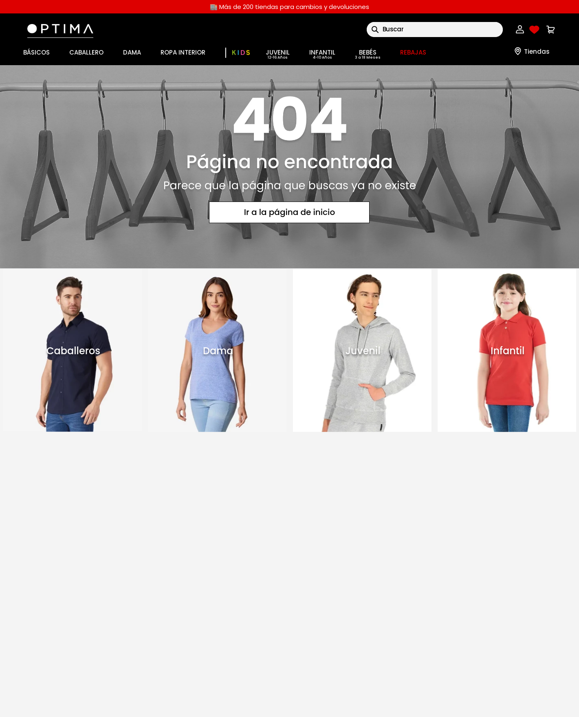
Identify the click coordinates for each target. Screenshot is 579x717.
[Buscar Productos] (375, 29)
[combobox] (435, 29)
